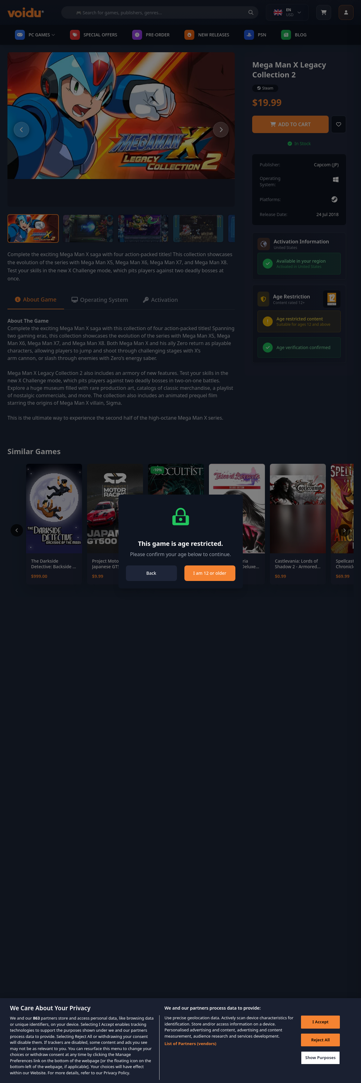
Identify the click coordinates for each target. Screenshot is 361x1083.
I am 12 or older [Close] (209, 573)
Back (151, 573)
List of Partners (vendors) (190, 1052)
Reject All (320, 1048)
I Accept (320, 1030)
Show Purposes (320, 1066)
